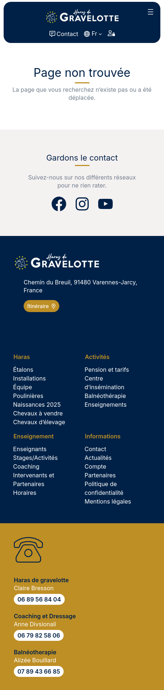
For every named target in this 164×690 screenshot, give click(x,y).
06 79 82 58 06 (38, 635)
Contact (67, 34)
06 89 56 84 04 (39, 599)
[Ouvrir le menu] (150, 11)
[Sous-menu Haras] (24, 357)
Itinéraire (41, 306)
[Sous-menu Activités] (100, 357)
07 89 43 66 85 (38, 671)
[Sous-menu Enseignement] (36, 436)
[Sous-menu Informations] (105, 436)
